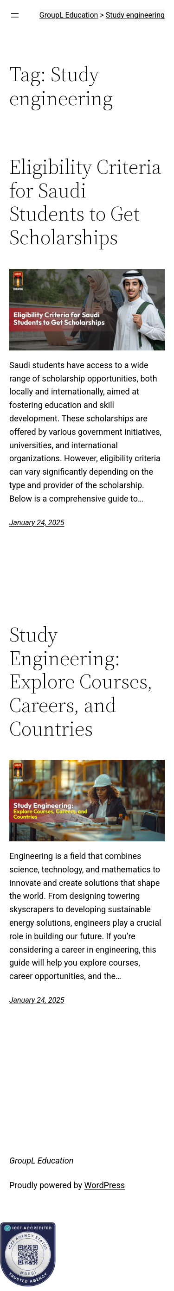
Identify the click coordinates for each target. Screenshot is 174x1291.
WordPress (104, 1185)
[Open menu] (14, 15)
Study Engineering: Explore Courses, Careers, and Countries (81, 681)
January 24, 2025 (36, 522)
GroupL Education (41, 1160)
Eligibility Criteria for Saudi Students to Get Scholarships (85, 202)
